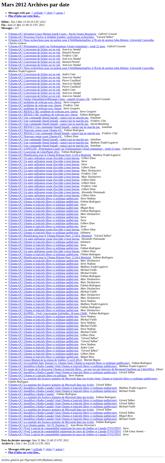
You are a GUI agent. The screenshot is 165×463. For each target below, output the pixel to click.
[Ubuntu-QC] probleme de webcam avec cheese (35, 102)
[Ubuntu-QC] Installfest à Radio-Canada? (31, 394)
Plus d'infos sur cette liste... (24, 15)
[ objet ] (49, 12)
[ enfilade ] (38, 12)
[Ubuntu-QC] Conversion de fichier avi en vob (34, 49)
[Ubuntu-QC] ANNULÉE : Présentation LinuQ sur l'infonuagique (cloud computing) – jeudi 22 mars (64, 148)
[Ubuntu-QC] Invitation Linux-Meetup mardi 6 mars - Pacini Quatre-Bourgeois (52, 33)
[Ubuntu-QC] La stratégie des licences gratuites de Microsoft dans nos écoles (51, 384)
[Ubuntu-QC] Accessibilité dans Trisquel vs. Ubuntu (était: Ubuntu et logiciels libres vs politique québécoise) (69, 363)
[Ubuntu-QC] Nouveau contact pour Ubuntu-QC (35, 130)
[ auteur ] (60, 12)
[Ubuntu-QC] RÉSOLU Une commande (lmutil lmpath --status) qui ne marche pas (54, 127)
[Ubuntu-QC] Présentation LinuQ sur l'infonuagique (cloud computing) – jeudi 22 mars (57, 46)
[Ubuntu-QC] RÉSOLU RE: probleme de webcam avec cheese (43, 111)
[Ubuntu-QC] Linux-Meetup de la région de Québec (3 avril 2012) (45, 359)
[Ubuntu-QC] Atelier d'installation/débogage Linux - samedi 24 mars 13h (49, 99)
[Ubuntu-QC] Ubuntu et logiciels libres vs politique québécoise (43, 198)
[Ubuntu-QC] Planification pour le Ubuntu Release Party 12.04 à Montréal (50, 155)
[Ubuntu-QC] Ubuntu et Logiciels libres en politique (37, 375)
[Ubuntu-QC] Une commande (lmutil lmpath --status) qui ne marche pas (48, 117)
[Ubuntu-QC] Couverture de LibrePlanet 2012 (34, 151)
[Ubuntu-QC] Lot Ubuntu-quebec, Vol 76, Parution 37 (38, 425)
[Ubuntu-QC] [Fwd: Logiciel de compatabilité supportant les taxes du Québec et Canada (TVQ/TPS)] (64, 428)
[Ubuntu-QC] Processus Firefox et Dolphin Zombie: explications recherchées (51, 37)
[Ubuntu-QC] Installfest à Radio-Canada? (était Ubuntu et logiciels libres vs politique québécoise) (63, 366)
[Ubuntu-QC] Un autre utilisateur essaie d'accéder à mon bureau (44, 158)
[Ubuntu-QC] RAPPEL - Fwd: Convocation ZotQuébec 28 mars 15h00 (48, 313)
